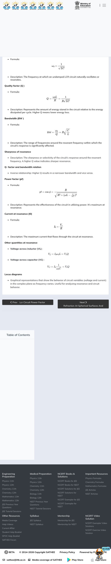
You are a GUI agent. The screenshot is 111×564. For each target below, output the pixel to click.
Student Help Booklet (12, 539)
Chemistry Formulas (94, 489)
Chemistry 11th (9, 495)
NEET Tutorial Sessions (40, 515)
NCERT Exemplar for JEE (69, 506)
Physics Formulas (93, 485)
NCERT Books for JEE (67, 488)
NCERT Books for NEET (68, 492)
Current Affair (8, 535)
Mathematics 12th (10, 507)
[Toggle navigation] (100, 5)
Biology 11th (35, 500)
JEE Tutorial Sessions (11, 518)
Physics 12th (8, 492)
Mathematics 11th (10, 503)
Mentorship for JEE (66, 527)
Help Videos (7, 531)
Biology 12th (35, 504)
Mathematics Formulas (95, 493)
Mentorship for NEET (67, 531)
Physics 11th (8, 488)
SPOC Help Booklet (11, 543)
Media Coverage (9, 527)
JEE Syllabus (35, 527)
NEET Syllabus (36, 531)
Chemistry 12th (9, 499)
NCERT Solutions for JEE (69, 495)
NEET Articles (91, 500)
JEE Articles (90, 497)
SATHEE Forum (9, 547)
